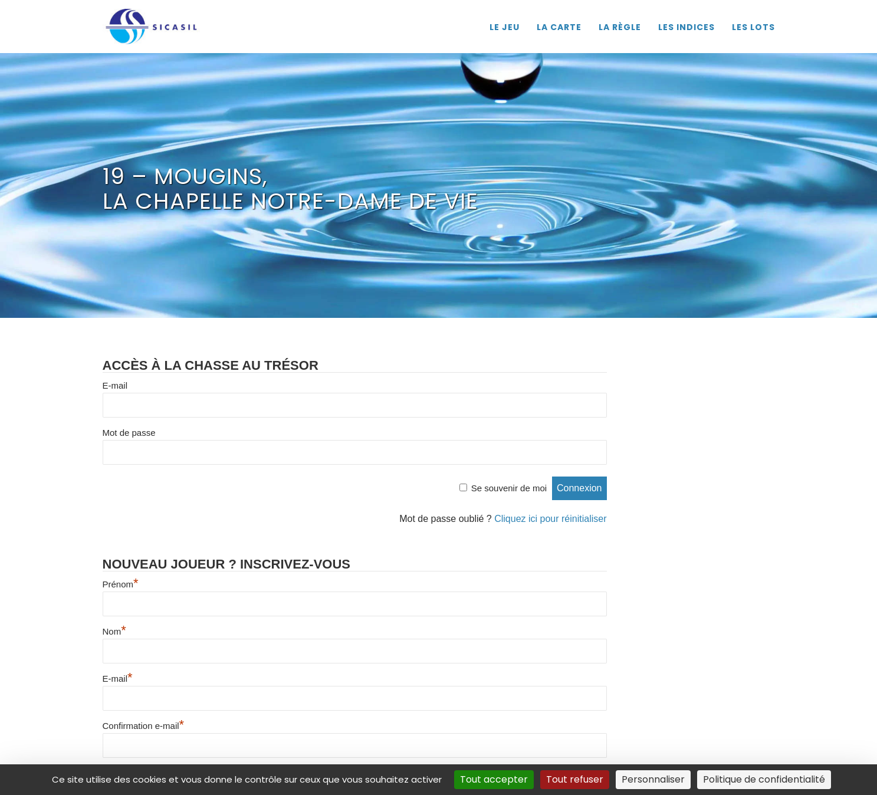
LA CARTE (559, 27)
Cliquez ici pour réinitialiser (550, 519)
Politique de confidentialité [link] (764, 779)
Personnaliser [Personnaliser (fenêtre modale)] (653, 779)
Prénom (121, 584)
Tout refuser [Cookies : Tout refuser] (574, 779)
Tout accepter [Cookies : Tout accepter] (494, 779)
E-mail (115, 385)
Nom (114, 631)
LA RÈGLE (620, 27)
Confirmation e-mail (144, 726)
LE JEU (505, 27)
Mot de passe (129, 433)
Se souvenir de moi (509, 488)
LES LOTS (753, 27)
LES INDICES (686, 27)
